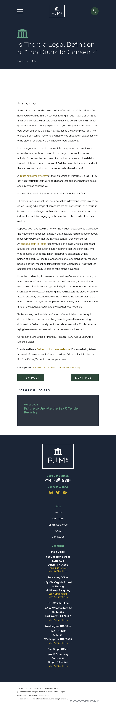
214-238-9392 (58, 464)
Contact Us (58, 521)
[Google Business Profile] (51, 477)
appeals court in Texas (34, 228)
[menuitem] (21, 695)
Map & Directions (58, 556)
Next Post (84, 362)
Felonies (37, 352)
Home (58, 497)
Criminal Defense (58, 509)
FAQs (58, 515)
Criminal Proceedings (69, 352)
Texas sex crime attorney (34, 160)
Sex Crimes (50, 352)
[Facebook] (65, 477)
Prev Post (31, 362)
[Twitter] (58, 477)
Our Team (58, 503)
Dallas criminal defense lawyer (54, 334)
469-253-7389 (58, 578)
